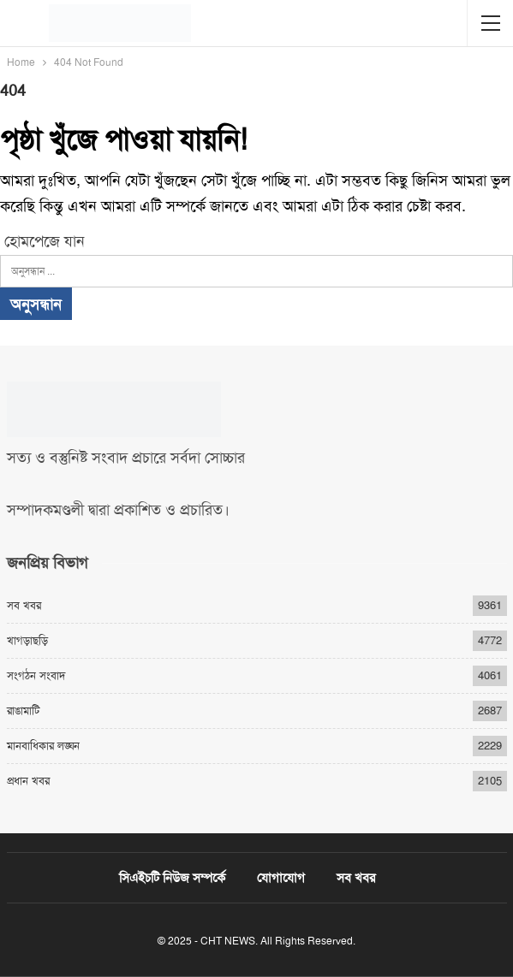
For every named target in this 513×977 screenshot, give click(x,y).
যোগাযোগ (281, 877)
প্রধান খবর (28, 780)
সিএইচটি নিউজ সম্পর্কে (172, 877)
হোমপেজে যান (42, 241)
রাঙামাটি (23, 710)
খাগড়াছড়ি (27, 640)
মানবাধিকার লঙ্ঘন (43, 745)
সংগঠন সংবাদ (36, 675)
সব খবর (24, 605)
